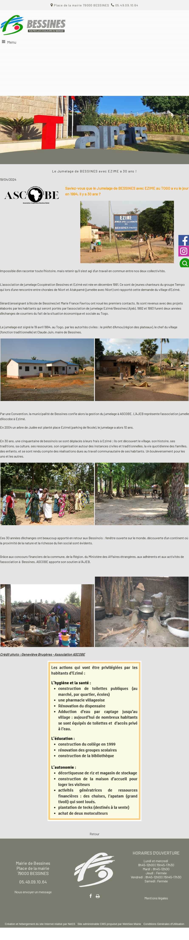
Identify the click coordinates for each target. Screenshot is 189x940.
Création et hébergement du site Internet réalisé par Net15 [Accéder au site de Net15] (40, 924)
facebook (90, 896)
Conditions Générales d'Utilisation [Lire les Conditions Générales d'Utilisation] (164, 924)
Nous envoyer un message (33, 892)
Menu (11, 42)
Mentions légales (156, 898)
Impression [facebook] (97, 895)
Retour (94, 834)
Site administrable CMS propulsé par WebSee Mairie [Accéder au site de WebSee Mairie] (109, 924)
